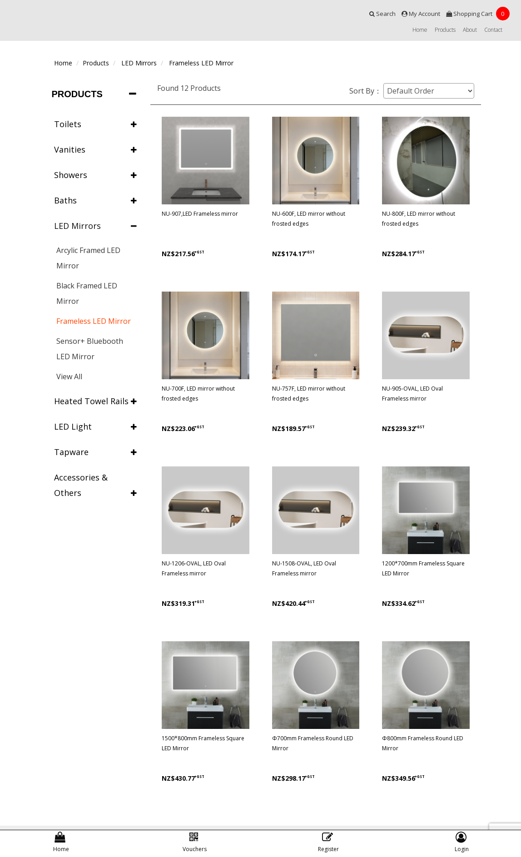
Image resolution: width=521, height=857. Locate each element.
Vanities (95, 149)
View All (69, 376)
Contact (493, 30)
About (470, 30)
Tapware (95, 452)
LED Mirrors (139, 63)
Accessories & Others (95, 486)
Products (445, 30)
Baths (95, 200)
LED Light (95, 426)
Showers (95, 175)
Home (419, 30)
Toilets (95, 124)
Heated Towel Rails (95, 401)
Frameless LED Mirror (201, 63)
